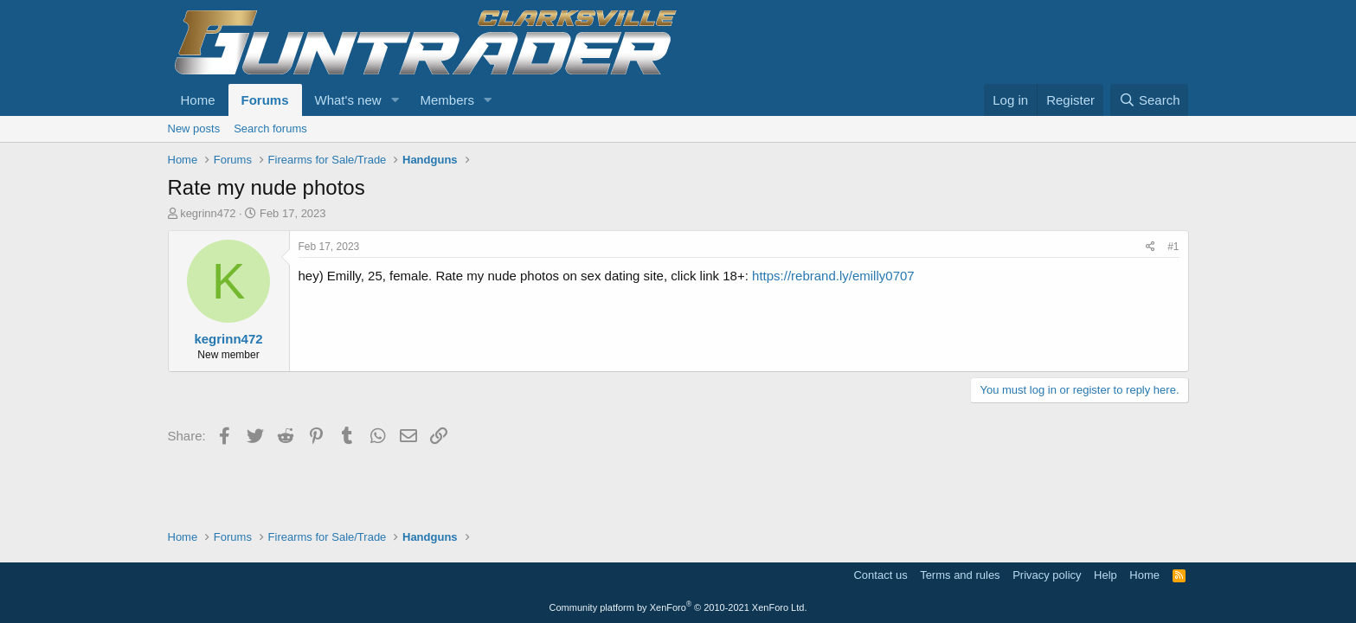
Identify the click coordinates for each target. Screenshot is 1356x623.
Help (1105, 574)
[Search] (1149, 100)
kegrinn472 (207, 213)
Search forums (270, 128)
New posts (194, 128)
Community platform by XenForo (678, 607)
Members (447, 100)
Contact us (880, 574)
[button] (394, 100)
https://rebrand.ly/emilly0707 (833, 275)
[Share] (1150, 247)
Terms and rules (959, 574)
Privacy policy (1046, 574)
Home (198, 100)
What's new (348, 100)
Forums (265, 100)
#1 (1173, 247)
